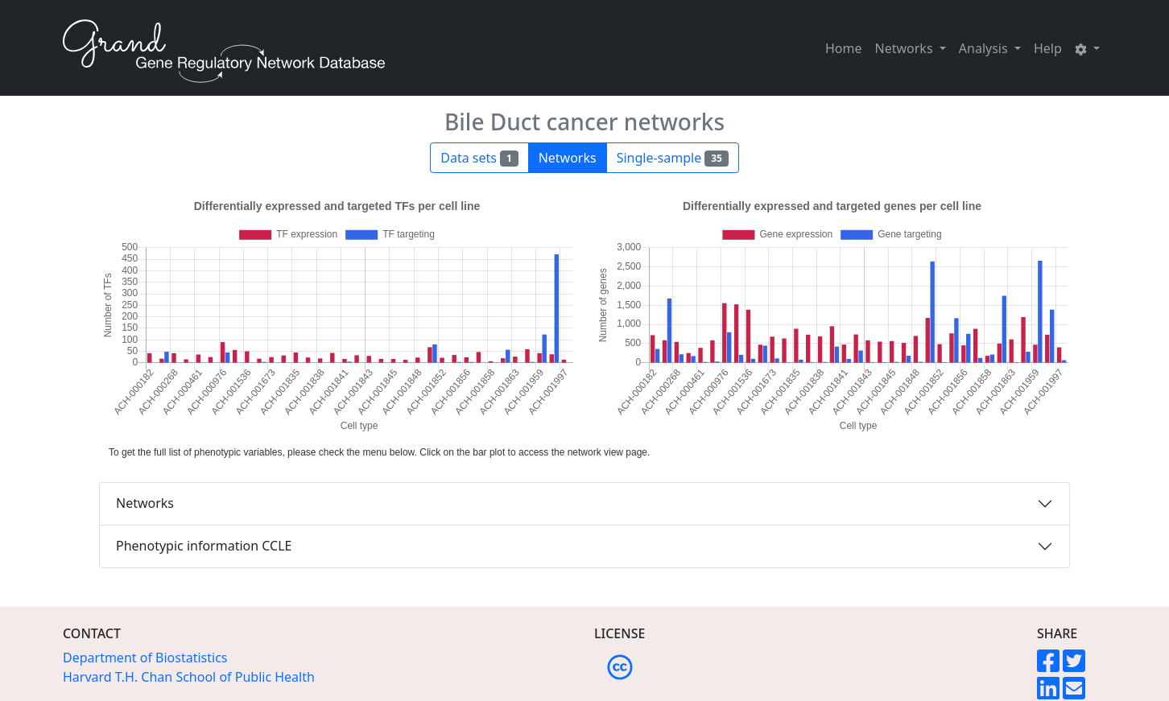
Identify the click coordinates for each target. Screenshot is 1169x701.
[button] (1087, 48)
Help (1048, 48)
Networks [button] (905, 48)
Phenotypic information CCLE (203, 546)
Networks (145, 503)
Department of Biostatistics (145, 657)
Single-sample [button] (673, 158)
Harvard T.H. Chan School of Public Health (189, 677)
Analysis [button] (985, 48)
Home (843, 48)
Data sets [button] (479, 158)
